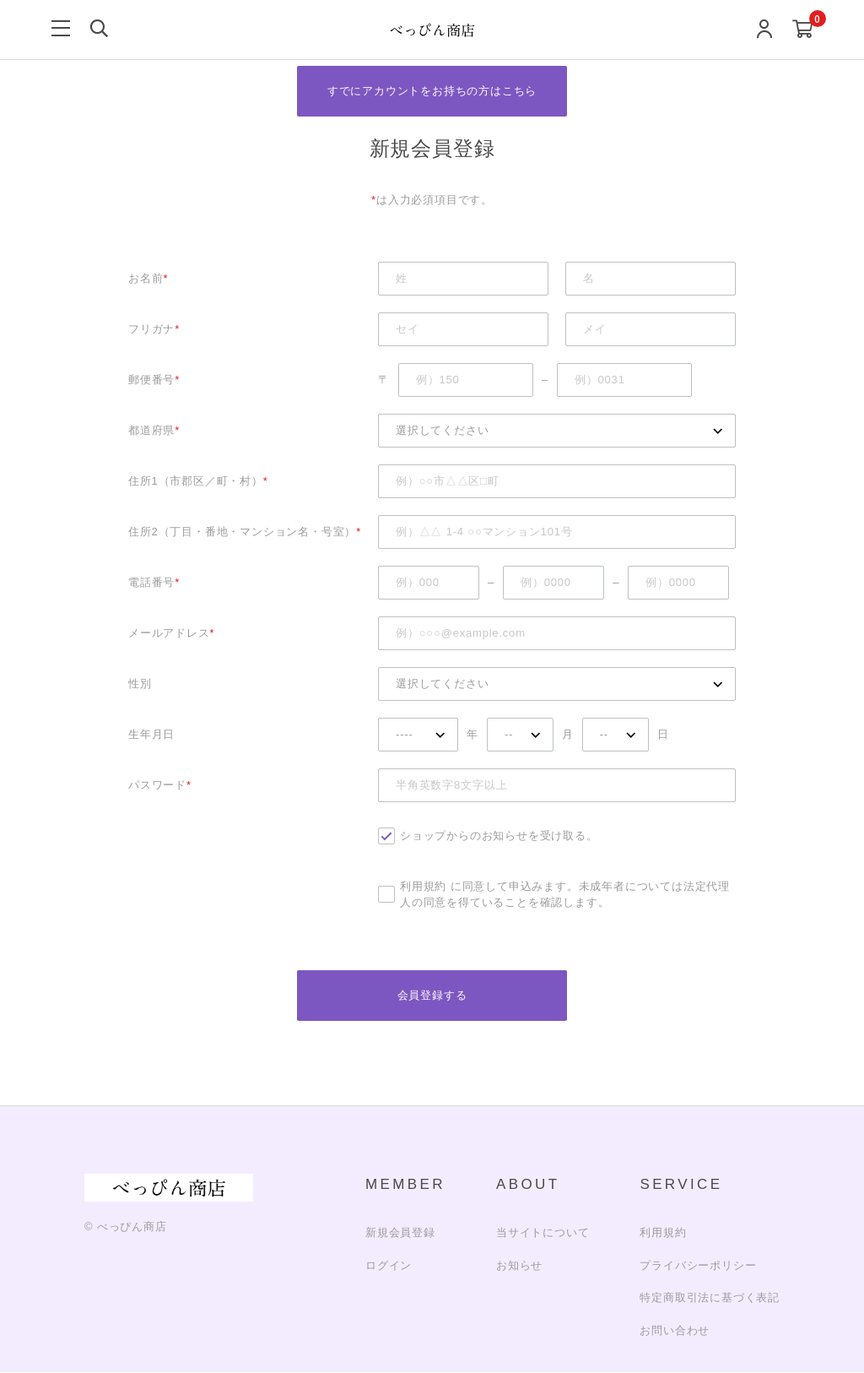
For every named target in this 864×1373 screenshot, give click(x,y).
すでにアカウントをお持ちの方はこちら (432, 90)
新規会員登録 (400, 1233)
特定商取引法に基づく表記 (710, 1298)
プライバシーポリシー (698, 1265)
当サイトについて (542, 1233)
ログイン (388, 1265)
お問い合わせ (675, 1330)
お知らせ (519, 1265)
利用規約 (423, 886)
